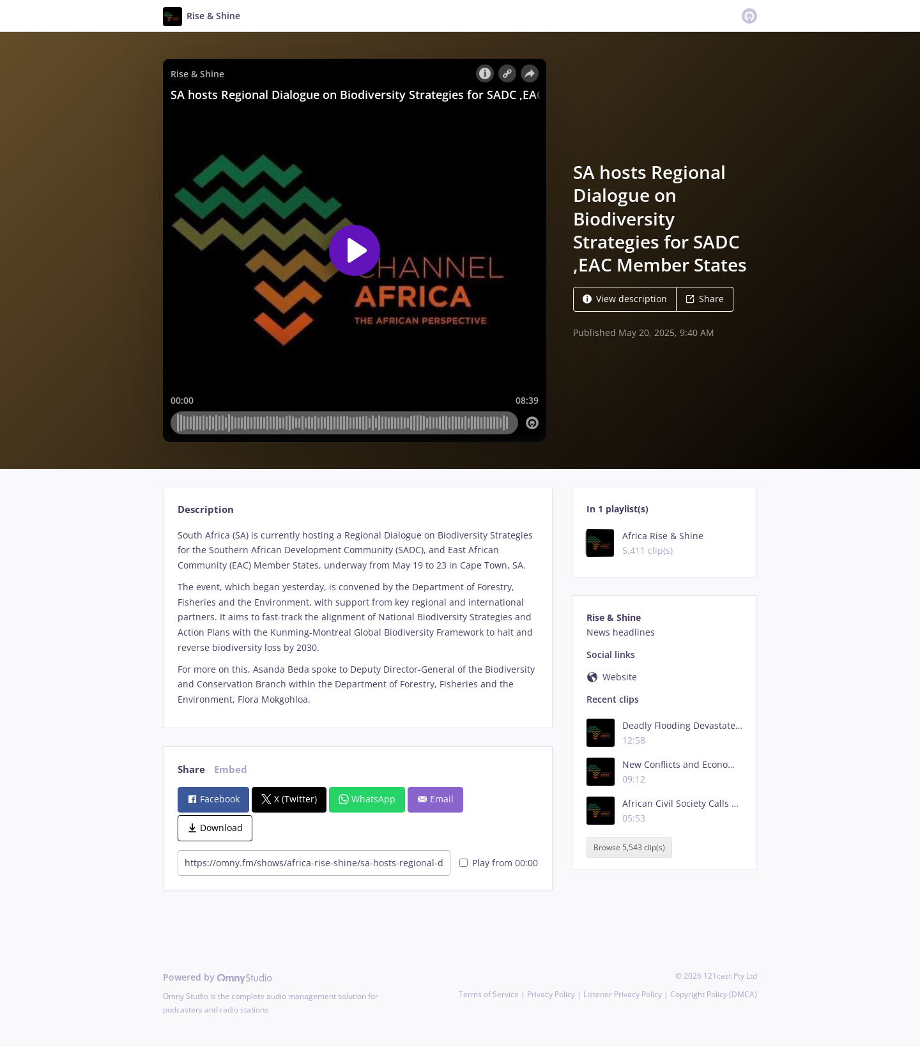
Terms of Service (489, 994)
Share (705, 299)
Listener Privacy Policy (622, 994)
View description (625, 299)
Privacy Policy (551, 994)
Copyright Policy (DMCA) (713, 994)
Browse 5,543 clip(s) (629, 847)
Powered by (217, 977)
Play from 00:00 (498, 863)
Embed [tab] (230, 769)
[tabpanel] (357, 617)
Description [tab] (206, 509)
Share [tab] (191, 769)
